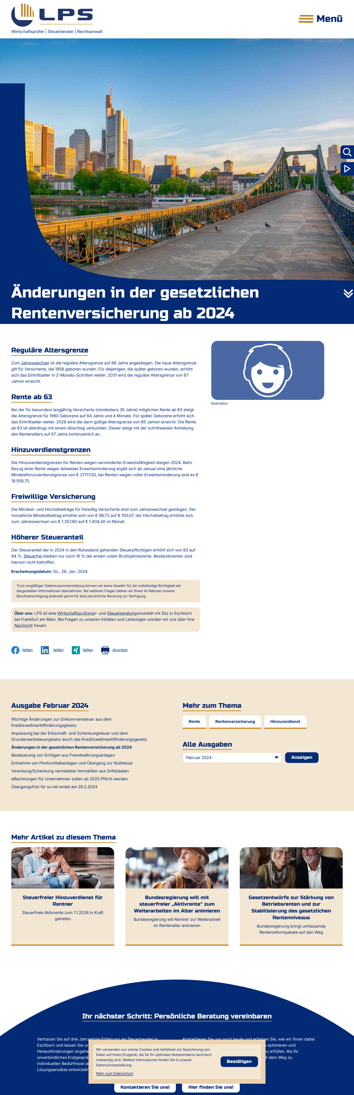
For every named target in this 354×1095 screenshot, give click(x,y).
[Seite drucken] (114, 650)
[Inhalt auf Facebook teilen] (22, 650)
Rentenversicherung (235, 721)
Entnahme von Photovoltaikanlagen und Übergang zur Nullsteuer (72, 763)
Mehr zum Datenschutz (114, 1073)
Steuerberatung (122, 613)
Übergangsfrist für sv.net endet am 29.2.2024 (54, 787)
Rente (194, 721)
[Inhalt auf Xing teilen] (82, 650)
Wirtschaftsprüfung (76, 613)
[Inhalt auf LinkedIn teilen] (52, 650)
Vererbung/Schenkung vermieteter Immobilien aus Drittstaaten (70, 771)
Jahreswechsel (35, 363)
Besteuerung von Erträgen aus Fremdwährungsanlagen (63, 755)
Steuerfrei (32, 556)
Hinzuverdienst (285, 721)
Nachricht (23, 625)
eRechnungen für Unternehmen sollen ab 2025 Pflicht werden (69, 779)
